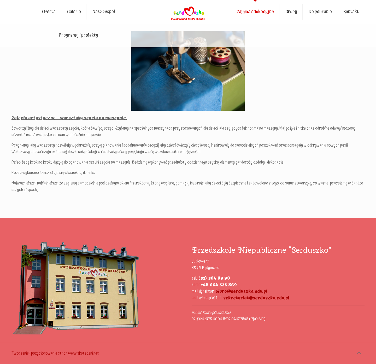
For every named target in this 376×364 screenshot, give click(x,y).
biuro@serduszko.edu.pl (241, 291)
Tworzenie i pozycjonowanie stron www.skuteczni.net (55, 353)
